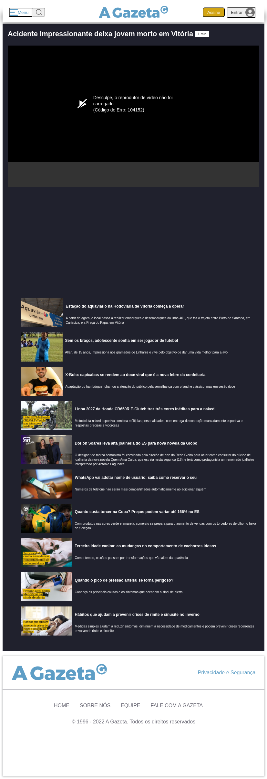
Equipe (130, 705)
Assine (213, 12)
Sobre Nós (95, 705)
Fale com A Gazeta (177, 705)
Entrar (243, 12)
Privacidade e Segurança (227, 672)
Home (61, 705)
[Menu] (20, 12)
